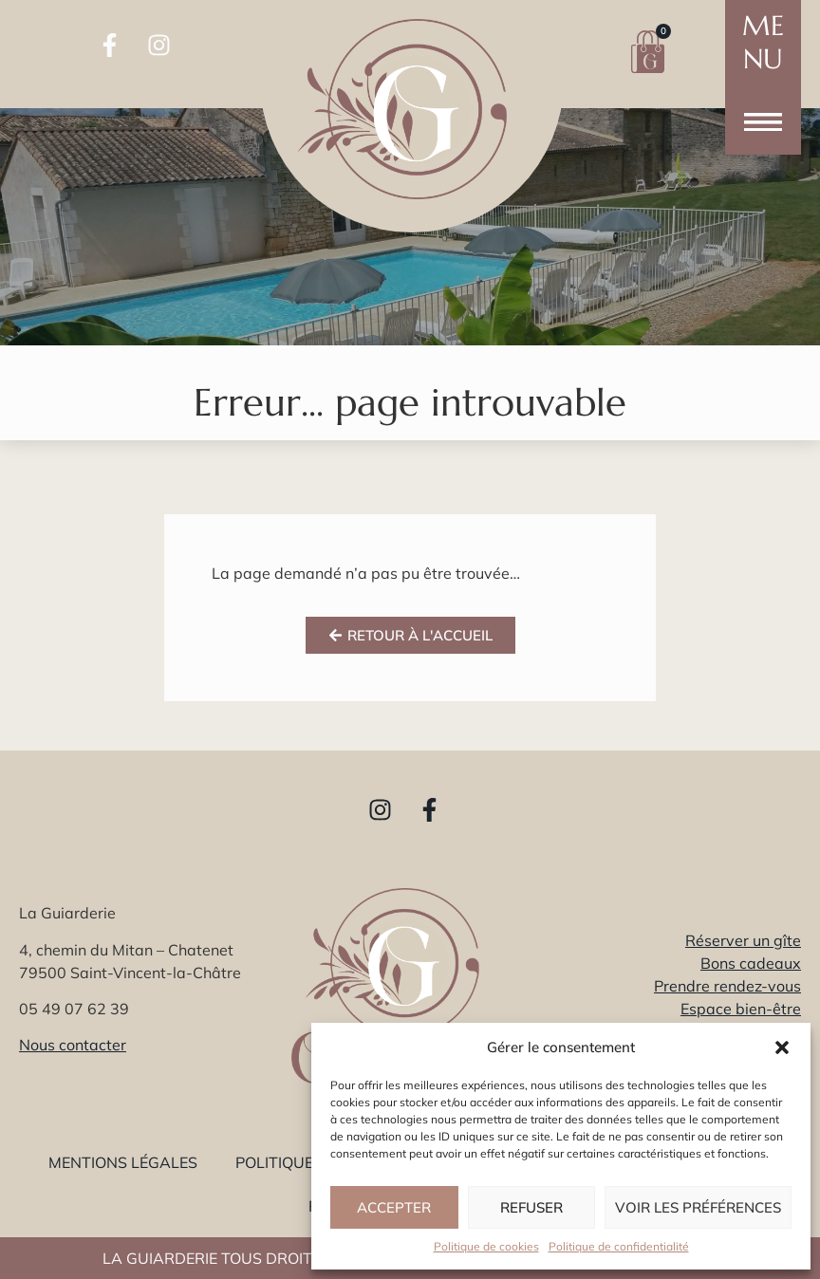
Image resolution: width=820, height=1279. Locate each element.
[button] (782, 1047)
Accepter (394, 1207)
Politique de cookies (486, 1246)
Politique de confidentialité (619, 1246)
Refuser (531, 1207)
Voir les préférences (698, 1207)
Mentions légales (122, 1162)
